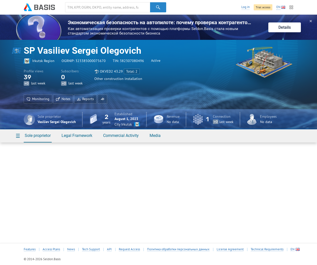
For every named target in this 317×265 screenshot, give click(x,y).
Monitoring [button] (37, 99)
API (109, 249)
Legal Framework (77, 135)
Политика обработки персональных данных (178, 249)
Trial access (263, 7)
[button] (102, 99)
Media (155, 135)
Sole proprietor (38, 135)
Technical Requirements (267, 249)
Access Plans (51, 249)
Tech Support (91, 249)
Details (284, 27)
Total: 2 (131, 71)
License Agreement (230, 249)
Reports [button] (85, 99)
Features (30, 249)
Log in (245, 7)
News (71, 249)
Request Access (129, 249)
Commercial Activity (121, 135)
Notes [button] (63, 99)
